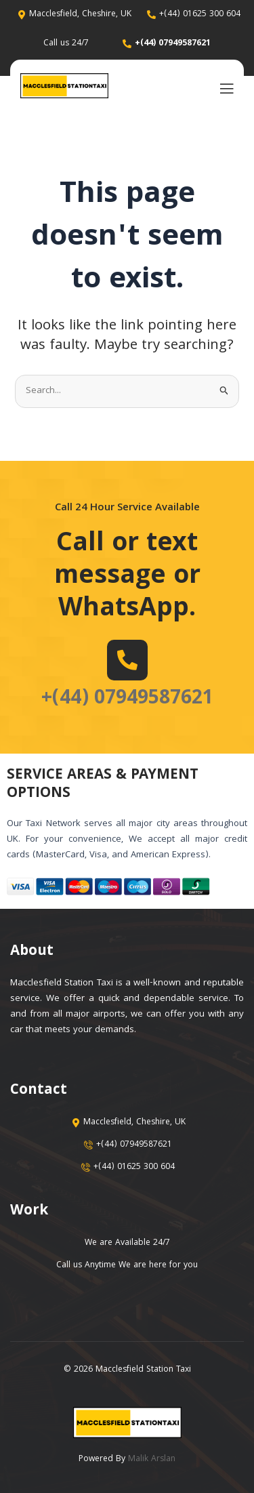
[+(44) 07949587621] (127, 660)
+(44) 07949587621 (127, 699)
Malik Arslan (151, 1459)
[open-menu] (223, 88)
